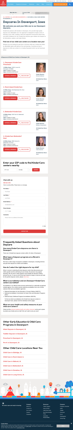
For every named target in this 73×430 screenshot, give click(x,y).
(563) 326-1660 (24, 75)
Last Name (24, 197)
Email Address (24, 203)
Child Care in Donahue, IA (12, 370)
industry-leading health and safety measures (23, 309)
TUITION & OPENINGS (10, 75)
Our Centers (11, 4)
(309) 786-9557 (24, 98)
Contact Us (48, 4)
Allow (63, 425)
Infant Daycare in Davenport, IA (14, 329)
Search (36, 169)
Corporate (28, 414)
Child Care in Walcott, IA (12, 361)
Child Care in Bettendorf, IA (13, 366)
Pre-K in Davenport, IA (11, 342)
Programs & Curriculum (21, 4)
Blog (43, 4)
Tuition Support (46, 406)
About (38, 4)
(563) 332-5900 (24, 149)
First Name (24, 190)
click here (26, 277)
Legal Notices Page (20, 427)
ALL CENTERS (6, 17)
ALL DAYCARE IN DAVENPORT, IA (19, 17)
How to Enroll (46, 408)
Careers (28, 412)
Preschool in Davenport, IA (13, 338)
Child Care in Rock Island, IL (13, 357)
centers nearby (60, 4)
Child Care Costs (47, 410)
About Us (28, 406)
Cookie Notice (28, 426)
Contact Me (24, 231)
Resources (31, 4)
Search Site (69, 5)
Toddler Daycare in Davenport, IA (15, 334)
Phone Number (24, 210)
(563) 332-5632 (24, 122)
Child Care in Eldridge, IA (12, 352)
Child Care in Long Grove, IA (13, 375)
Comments (6, 214)
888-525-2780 (7, 182)
